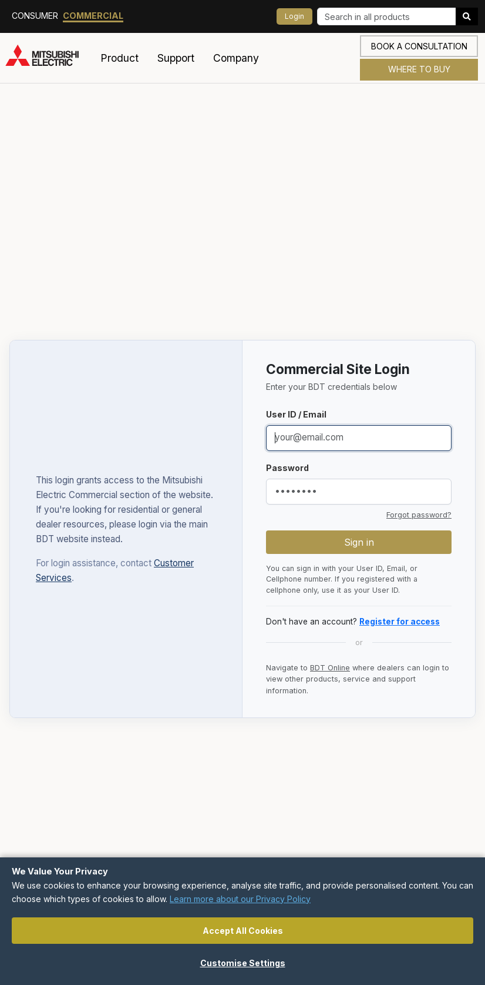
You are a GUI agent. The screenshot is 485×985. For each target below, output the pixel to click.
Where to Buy (419, 69)
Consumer (35, 16)
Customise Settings (242, 963)
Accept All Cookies (243, 931)
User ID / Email (296, 414)
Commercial (93, 16)
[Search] (386, 16)
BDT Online (330, 667)
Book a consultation (419, 46)
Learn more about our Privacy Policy (240, 899)
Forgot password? (419, 514)
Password (287, 468)
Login (294, 16)
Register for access (399, 621)
